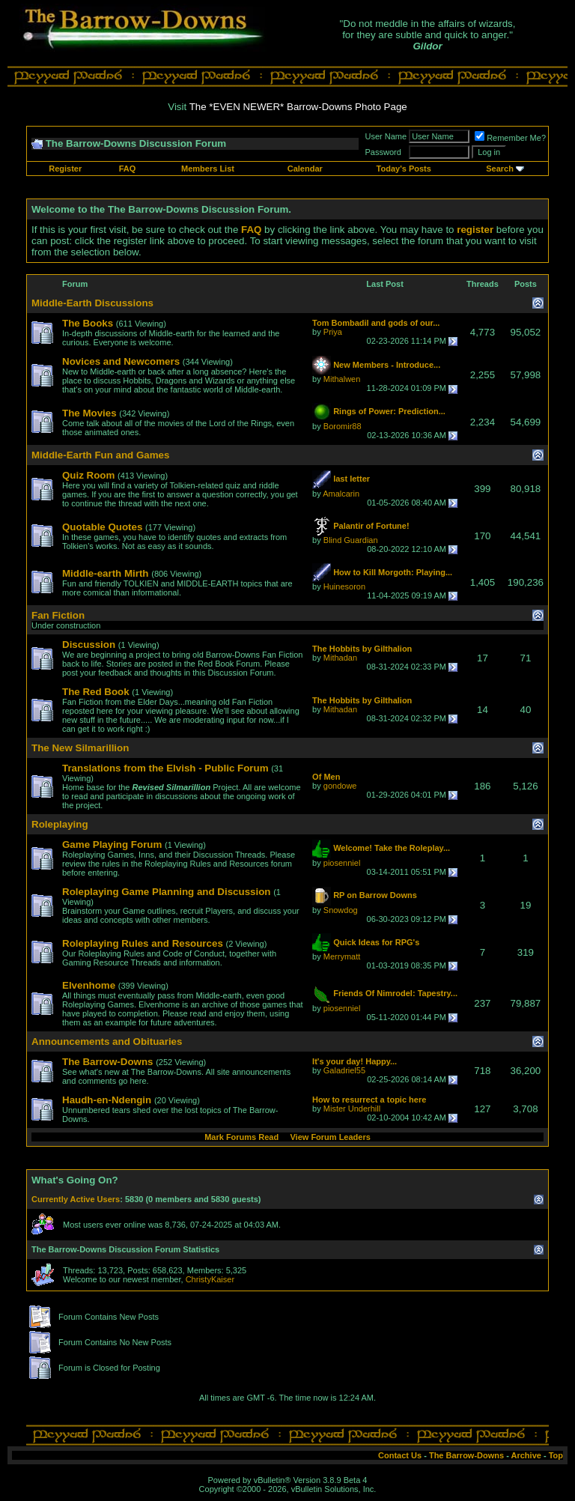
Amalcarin (341, 493)
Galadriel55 (344, 1070)
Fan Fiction (58, 615)
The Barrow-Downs (466, 1455)
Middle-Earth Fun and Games (100, 455)
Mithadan (340, 657)
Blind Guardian (350, 540)
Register (65, 168)
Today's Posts (404, 168)
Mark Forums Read (241, 1136)
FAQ (127, 168)
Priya (332, 331)
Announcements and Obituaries (106, 1041)
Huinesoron (344, 586)
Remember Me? (510, 137)
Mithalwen (342, 379)
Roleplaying (59, 824)
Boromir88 (342, 426)
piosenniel (342, 862)
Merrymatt (342, 956)
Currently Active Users (75, 1199)
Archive (526, 1455)
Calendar (305, 168)
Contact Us (400, 1455)
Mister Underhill (351, 1108)
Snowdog (340, 910)
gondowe (340, 785)
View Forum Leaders (330, 1136)
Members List (207, 168)
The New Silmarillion (80, 747)
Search (500, 168)
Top (556, 1455)
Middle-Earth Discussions (92, 303)
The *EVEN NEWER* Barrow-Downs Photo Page (298, 106)
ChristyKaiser (210, 1279)
